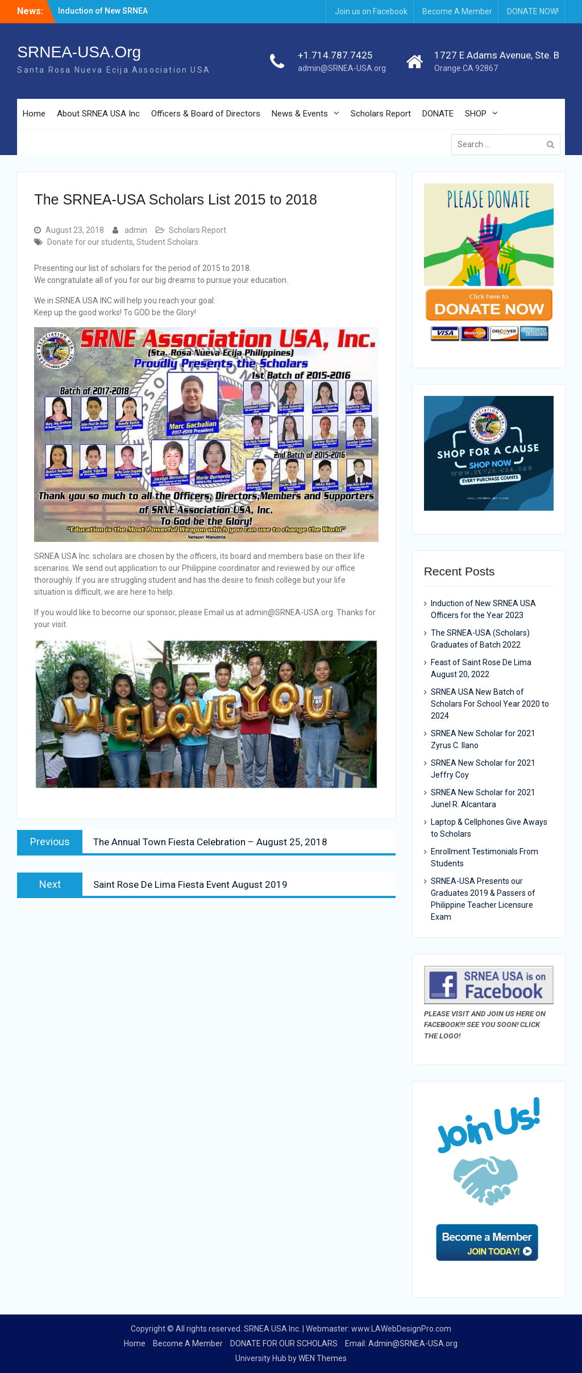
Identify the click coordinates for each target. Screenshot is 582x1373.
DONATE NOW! (533, 11)
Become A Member (457, 11)
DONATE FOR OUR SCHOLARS (284, 1343)
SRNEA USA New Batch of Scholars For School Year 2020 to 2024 (490, 703)
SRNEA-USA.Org (79, 52)
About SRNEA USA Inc (98, 113)
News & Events (300, 113)
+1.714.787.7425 (335, 55)
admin (135, 230)
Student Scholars (167, 242)
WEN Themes (322, 1358)
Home (34, 113)
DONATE (438, 113)
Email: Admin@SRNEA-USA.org (401, 1343)
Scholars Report (381, 113)
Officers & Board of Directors (205, 113)
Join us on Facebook (371, 11)
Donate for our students (90, 242)
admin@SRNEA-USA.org (342, 68)
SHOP (476, 113)
